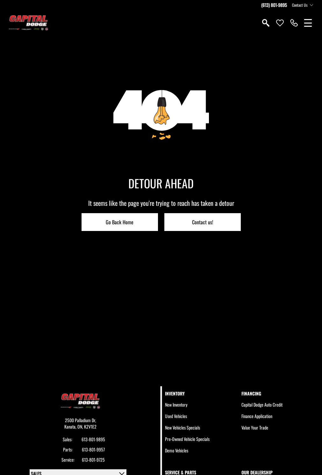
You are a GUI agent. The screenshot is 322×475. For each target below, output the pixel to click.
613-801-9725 (93, 460)
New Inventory (176, 404)
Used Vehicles (176, 416)
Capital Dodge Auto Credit (262, 404)
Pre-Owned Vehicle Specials (187, 439)
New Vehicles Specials (182, 427)
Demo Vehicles (176, 450)
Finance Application (256, 416)
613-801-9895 (93, 439)
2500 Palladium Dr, (80, 420)
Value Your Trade (254, 427)
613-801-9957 (93, 449)
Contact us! (202, 222)
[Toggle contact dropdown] (311, 5)
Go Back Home (119, 222)
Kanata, (70, 426)
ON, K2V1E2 (87, 426)
